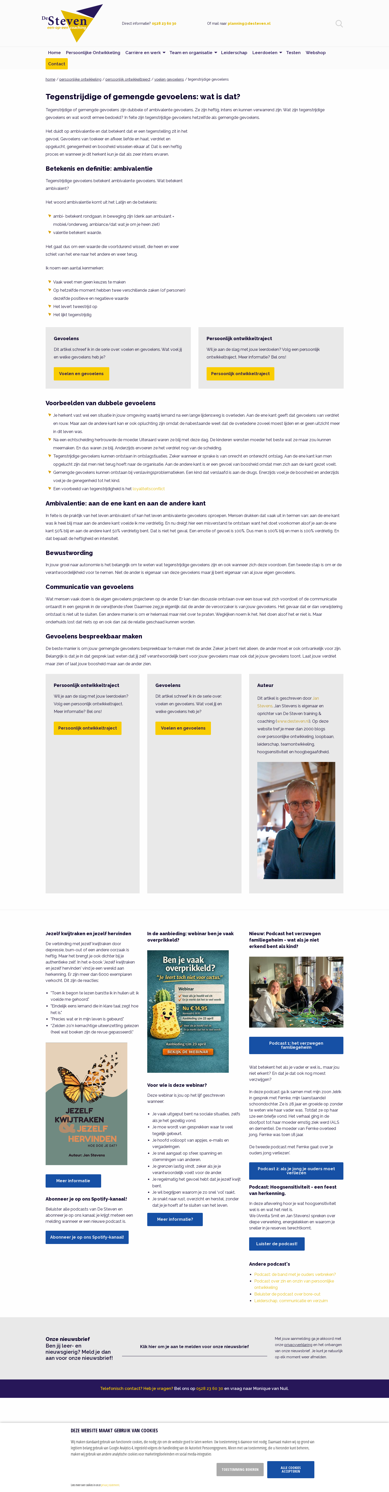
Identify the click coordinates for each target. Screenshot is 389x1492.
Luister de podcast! (277, 1243)
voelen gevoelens (169, 79)
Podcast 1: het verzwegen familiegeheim (296, 1045)
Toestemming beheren (240, 1469)
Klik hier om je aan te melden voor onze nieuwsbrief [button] (194, 1346)
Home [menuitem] (54, 52)
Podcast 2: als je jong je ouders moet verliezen (296, 1170)
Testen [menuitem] (293, 52)
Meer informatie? (175, 1219)
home (50, 79)
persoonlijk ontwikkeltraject (127, 79)
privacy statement (110, 1485)
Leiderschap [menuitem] (234, 52)
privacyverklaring (298, 1345)
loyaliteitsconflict (149, 488)
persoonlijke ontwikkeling (80, 79)
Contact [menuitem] (56, 63)
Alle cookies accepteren (291, 1469)
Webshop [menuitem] (316, 52)
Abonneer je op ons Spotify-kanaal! (87, 1237)
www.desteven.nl (293, 721)
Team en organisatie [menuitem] (190, 52)
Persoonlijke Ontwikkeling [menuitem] (93, 52)
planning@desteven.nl (249, 23)
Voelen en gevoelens (81, 373)
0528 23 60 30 (164, 23)
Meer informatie (73, 1180)
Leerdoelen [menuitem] (264, 52)
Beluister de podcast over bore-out (287, 1294)
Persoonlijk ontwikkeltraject (240, 373)
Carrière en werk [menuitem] (143, 52)
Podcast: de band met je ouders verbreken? (295, 1274)
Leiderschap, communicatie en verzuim (291, 1300)
